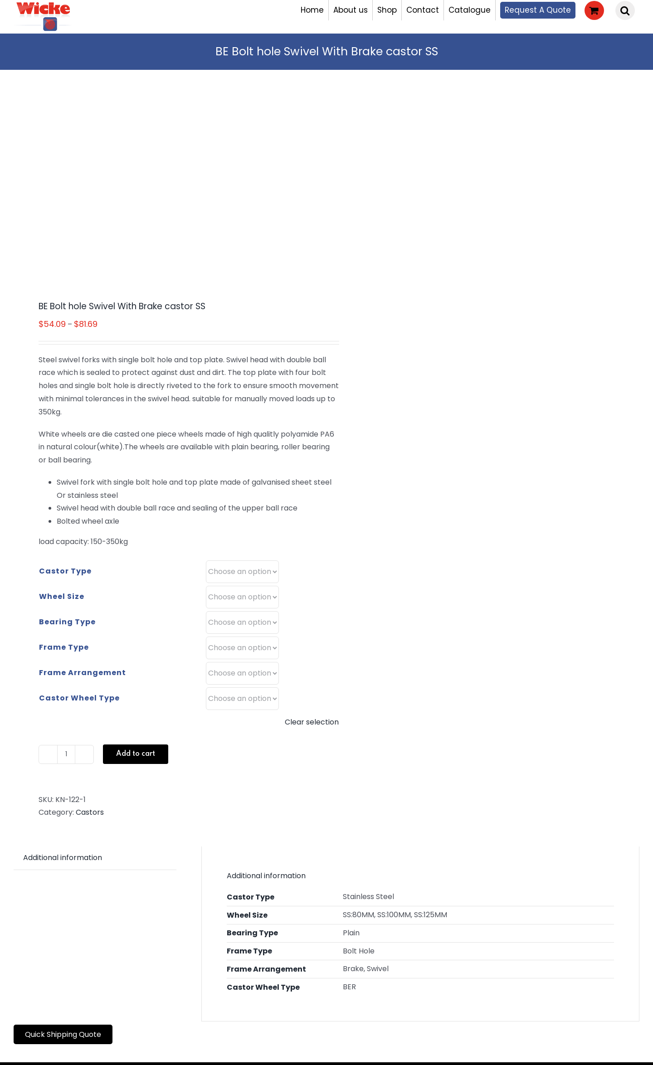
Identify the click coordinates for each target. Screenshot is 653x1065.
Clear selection (312, 722)
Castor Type (65, 571)
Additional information (62, 857)
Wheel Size (61, 596)
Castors (90, 812)
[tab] (63, 858)
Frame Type (64, 647)
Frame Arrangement (82, 672)
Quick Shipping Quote (63, 1034)
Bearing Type (67, 622)
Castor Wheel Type (79, 698)
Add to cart (135, 754)
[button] (625, 10)
